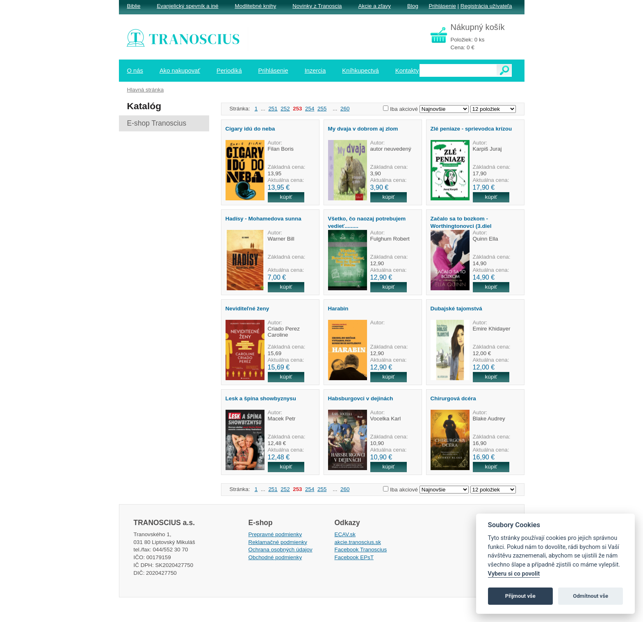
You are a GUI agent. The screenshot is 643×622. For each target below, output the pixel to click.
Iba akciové (404, 109)
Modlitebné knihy (255, 6)
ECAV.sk (345, 534)
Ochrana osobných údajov (280, 549)
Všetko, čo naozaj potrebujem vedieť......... (367, 222)
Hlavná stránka (145, 90)
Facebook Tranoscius (361, 549)
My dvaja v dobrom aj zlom (363, 129)
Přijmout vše (520, 596)
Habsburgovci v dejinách (360, 398)
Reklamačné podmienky (278, 542)
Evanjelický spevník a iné (187, 6)
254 (309, 109)
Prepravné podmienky (275, 534)
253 (297, 109)
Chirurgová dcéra (453, 398)
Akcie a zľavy (374, 6)
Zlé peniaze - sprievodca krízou (471, 129)
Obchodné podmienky (275, 557)
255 (321, 109)
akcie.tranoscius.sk (358, 542)
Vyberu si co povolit (514, 573)
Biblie (134, 6)
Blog (412, 6)
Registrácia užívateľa (486, 6)
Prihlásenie (442, 6)
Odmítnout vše (590, 596)
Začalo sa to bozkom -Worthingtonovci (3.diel (461, 222)
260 (344, 109)
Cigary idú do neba (250, 129)
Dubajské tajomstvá (456, 308)
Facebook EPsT (354, 557)
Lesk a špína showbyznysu (261, 398)
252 (285, 109)
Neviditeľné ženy (247, 308)
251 (272, 109)
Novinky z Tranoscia (317, 6)
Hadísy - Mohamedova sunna (263, 219)
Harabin (338, 308)
